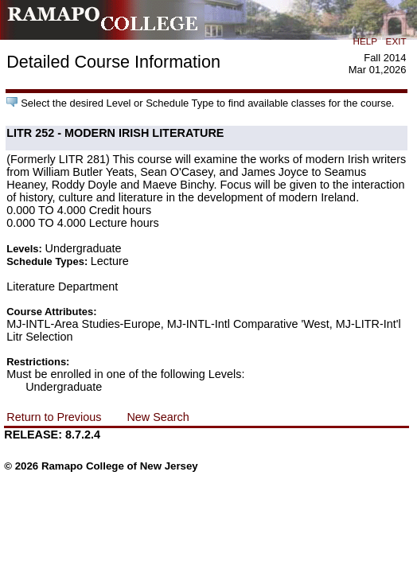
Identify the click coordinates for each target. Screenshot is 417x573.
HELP (365, 41)
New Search (158, 417)
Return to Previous (53, 417)
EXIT (396, 41)
